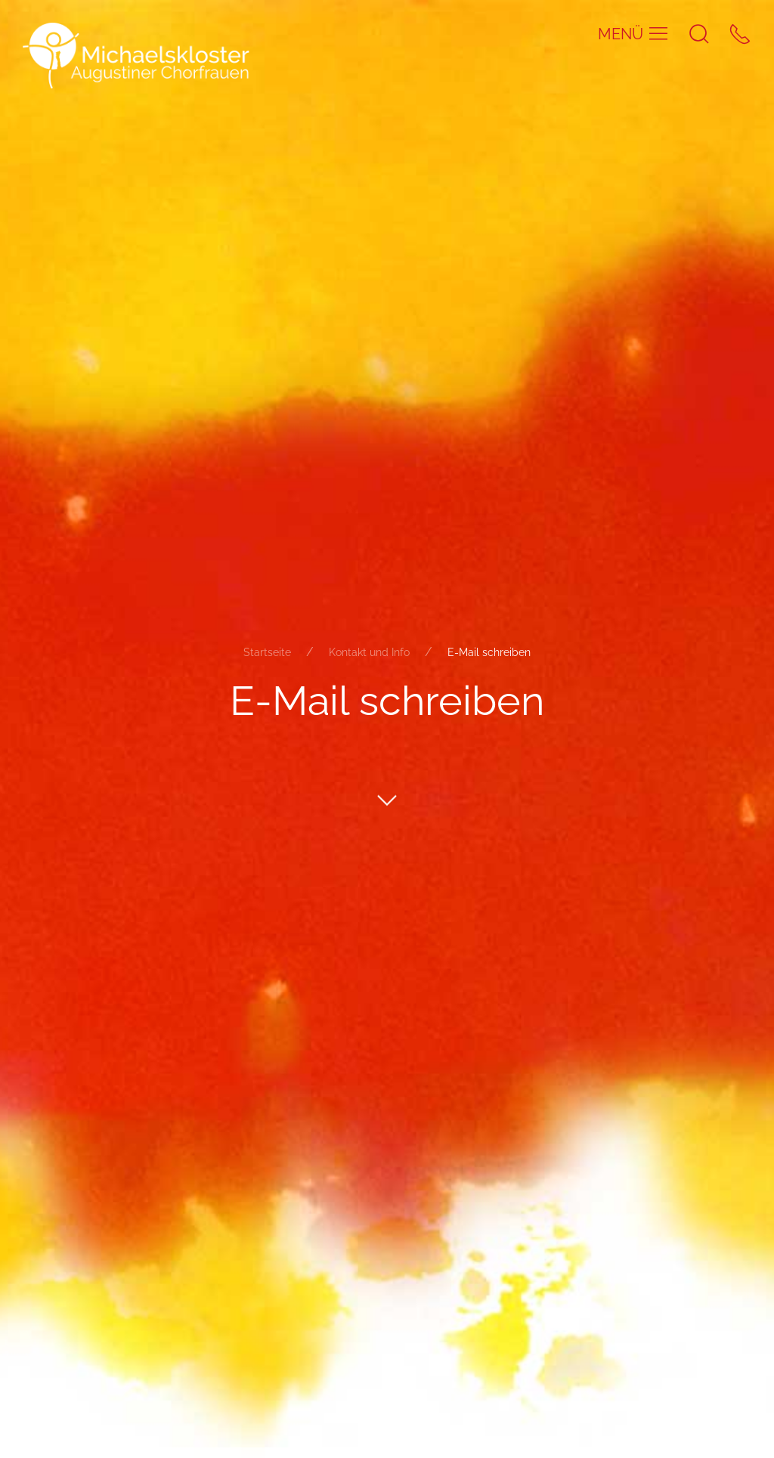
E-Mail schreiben (489, 651)
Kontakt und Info (369, 651)
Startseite (267, 651)
